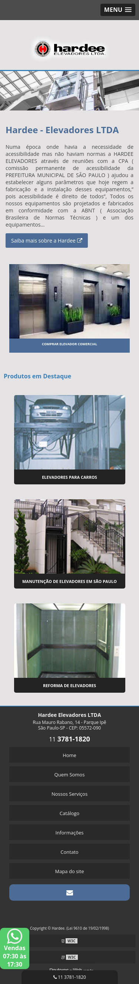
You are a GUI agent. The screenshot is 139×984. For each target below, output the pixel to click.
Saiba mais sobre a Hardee (46, 240)
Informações (70, 832)
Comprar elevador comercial (69, 344)
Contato (69, 852)
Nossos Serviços (69, 794)
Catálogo (69, 813)
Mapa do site (69, 871)
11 (69, 739)
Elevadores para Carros (69, 477)
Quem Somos (69, 774)
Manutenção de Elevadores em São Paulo (69, 581)
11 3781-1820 (69, 977)
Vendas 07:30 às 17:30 (14, 948)
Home (69, 755)
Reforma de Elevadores (69, 685)
